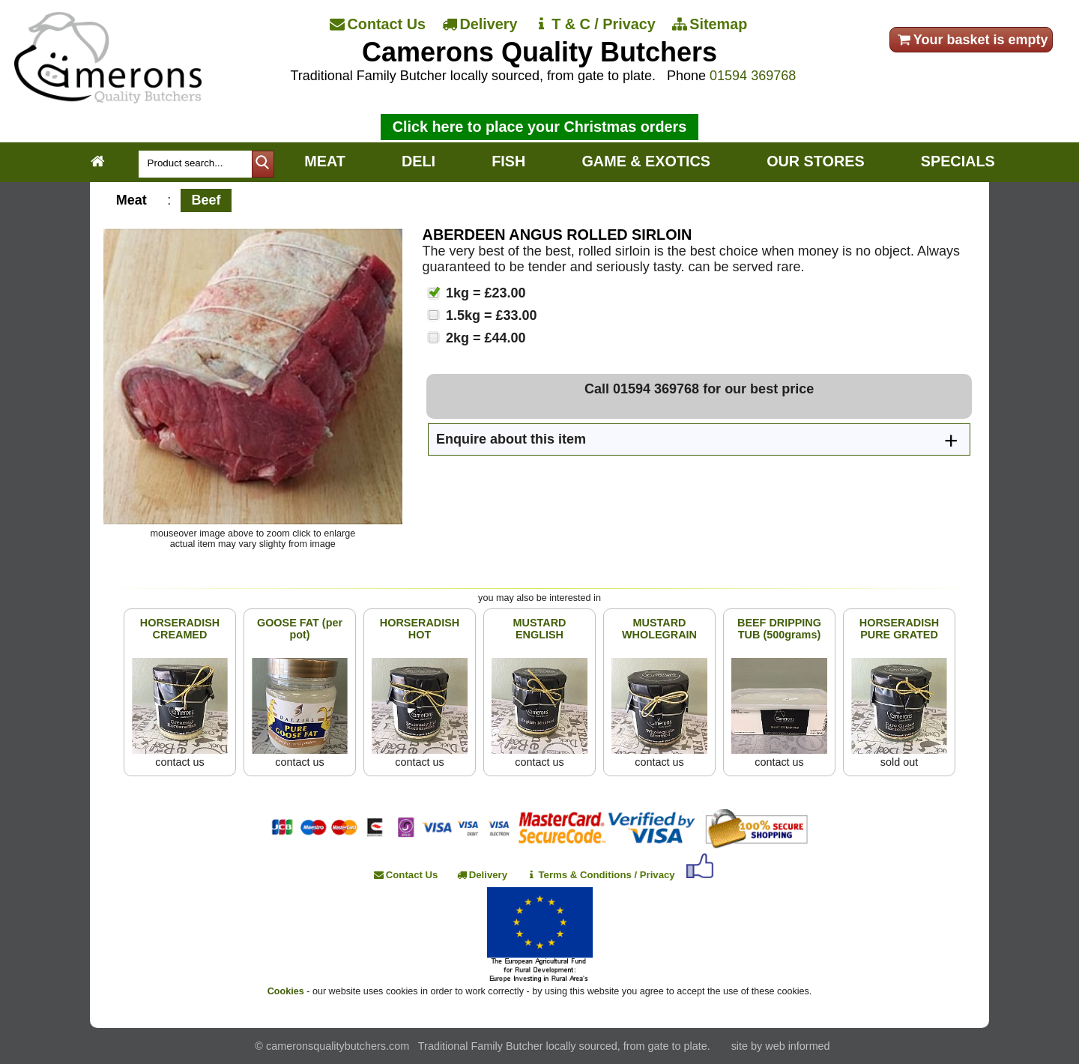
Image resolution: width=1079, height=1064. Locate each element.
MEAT (324, 161)
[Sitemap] (711, 24)
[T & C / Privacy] (595, 24)
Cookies (286, 991)
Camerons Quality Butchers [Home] (539, 52)
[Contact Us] (378, 24)
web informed (797, 1046)
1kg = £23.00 (484, 292)
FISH (508, 161)
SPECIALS (958, 161)
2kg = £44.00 (484, 337)
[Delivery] (481, 24)
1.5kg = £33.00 (489, 315)
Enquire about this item (511, 439)
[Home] (108, 98)
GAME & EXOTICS (645, 161)
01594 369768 (753, 75)
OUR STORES (815, 161)
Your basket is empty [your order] (971, 39)
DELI (418, 161)
